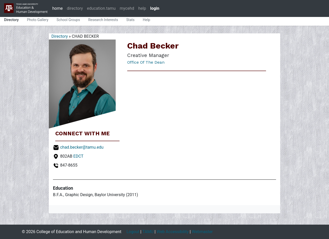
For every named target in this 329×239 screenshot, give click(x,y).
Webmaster (202, 231)
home (57, 8)
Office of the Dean (145, 62)
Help (146, 20)
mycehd (127, 8)
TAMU (148, 231)
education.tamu (101, 8)
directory (75, 8)
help (142, 8)
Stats (130, 20)
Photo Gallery (37, 20)
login (154, 8)
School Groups (68, 20)
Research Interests (103, 20)
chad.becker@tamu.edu (82, 147)
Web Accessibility (173, 231)
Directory (11, 20)
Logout (132, 231)
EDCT (78, 156)
